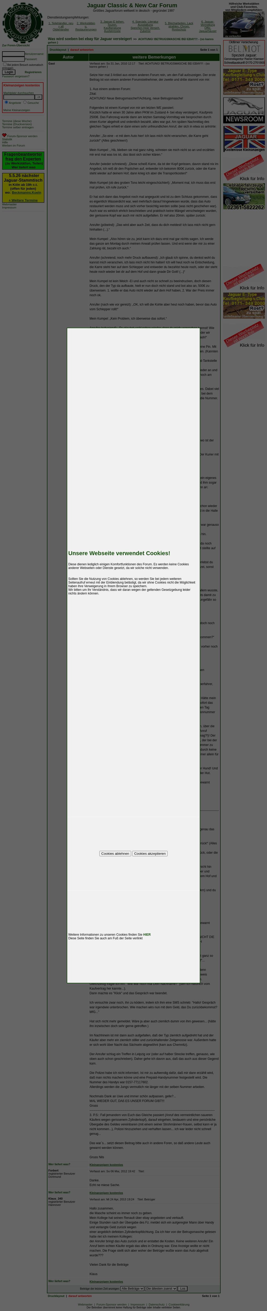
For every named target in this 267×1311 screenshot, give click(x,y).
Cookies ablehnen (115, 854)
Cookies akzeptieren (150, 854)
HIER (147, 934)
